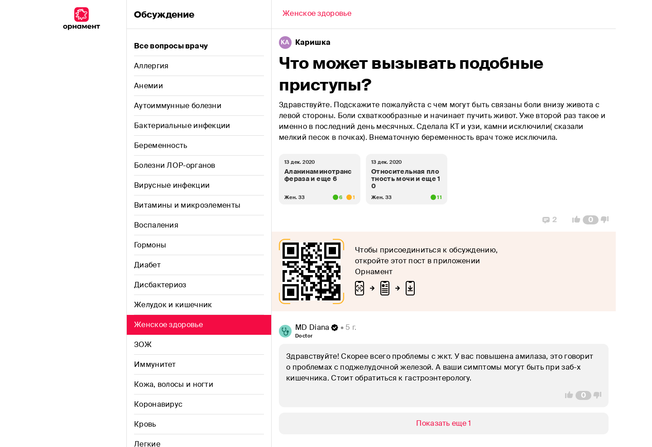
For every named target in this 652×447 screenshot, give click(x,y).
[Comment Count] (591, 219)
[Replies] (549, 220)
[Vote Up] (574, 220)
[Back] (317, 14)
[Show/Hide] (444, 423)
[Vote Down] (607, 220)
